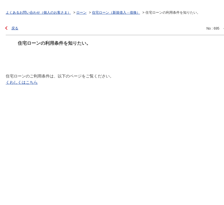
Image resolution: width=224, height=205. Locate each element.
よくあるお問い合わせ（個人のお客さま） (38, 13)
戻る (14, 28)
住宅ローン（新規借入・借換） (116, 13)
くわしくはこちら (22, 82)
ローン (81, 13)
